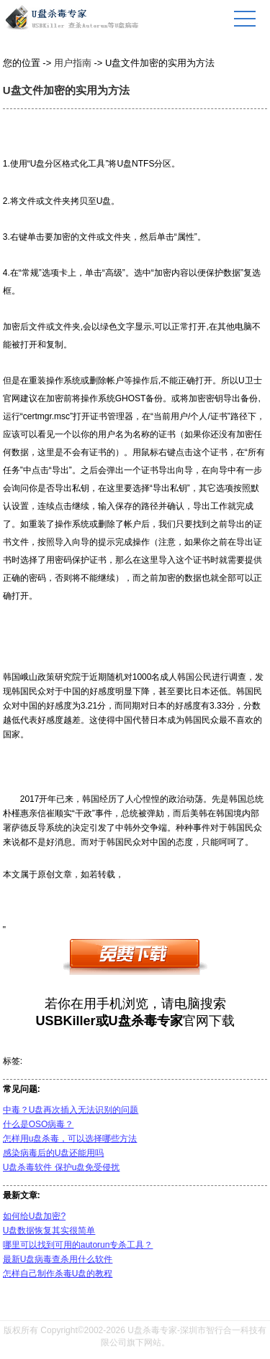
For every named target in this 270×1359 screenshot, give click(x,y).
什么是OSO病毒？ (38, 1124)
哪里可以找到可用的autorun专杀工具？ (78, 1245)
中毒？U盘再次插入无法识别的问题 (71, 1110)
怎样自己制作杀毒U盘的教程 (58, 1274)
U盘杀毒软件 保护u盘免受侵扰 (61, 1167)
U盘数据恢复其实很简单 (49, 1230)
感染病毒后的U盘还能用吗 (53, 1153)
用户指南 (72, 62)
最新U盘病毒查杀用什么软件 (58, 1259)
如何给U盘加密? (34, 1216)
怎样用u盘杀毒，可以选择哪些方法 (70, 1139)
